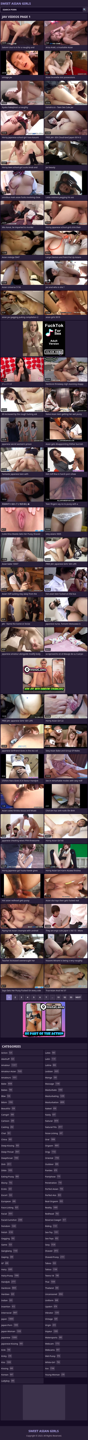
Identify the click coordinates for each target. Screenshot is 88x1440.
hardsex (8, 1294)
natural (52, 1121)
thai (50, 1282)
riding (51, 1226)
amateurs (9, 1077)
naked (51, 1108)
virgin (50, 1325)
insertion (8, 1306)
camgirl (7, 1115)
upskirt (51, 1306)
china (6, 1139)
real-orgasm (54, 1201)
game (6, 1245)
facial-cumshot (12, 1220)
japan (7, 1319)
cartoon (8, 1121)
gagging (8, 1238)
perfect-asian (54, 1189)
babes (7, 1090)
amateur (9, 1065)
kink (6, 1350)
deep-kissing (10, 1145)
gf (5, 1263)
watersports (54, 1337)
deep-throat (10, 1152)
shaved (52, 1251)
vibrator (52, 1313)
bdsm (7, 1102)
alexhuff (8, 1059)
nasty (50, 1115)
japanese (9, 1337)
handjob (8, 1282)
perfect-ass (53, 1195)
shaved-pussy (55, 1257)
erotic (6, 1189)
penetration (53, 1183)
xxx (50, 1368)
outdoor (52, 1164)
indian (7, 1300)
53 (71, 997)
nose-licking (54, 1133)
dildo (7, 1170)
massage (52, 1084)
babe (7, 1084)
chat (6, 1133)
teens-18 (52, 1275)
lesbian (52, 1071)
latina (51, 1065)
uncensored (54, 1294)
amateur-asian (11, 1071)
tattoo (51, 1269)
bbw (6, 1096)
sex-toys (52, 1238)
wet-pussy (53, 1356)
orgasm (52, 1145)
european (8, 1201)
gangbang (9, 1251)
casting (7, 1127)
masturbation (55, 1102)
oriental (52, 1158)
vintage (51, 1319)
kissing (7, 1368)
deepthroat (10, 1158)
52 (65, 997)
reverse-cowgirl (55, 1220)
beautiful (8, 1108)
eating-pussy (10, 1176)
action (7, 1053)
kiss (6, 1362)
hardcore (9, 1288)
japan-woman (11, 1331)
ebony (7, 1183)
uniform (52, 1300)
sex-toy (52, 1232)
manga (51, 1077)
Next (78, 997)
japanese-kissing (12, 1344)
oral (50, 1139)
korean (7, 1374)
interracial (9, 1313)
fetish (7, 1232)
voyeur (51, 1331)
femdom (8, 1226)
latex (50, 1053)
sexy (50, 1245)
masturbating (55, 1096)
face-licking (10, 1207)
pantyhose (53, 1176)
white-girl (52, 1362)
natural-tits (54, 1127)
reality (51, 1207)
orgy (50, 1152)
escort (7, 1195)
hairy (7, 1269)
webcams (52, 1350)
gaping (7, 1257)
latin (50, 1059)
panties (51, 1170)
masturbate (54, 1090)
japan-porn (9, 1325)
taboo (50, 1263)
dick (6, 1164)
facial (7, 1214)
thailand (52, 1288)
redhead (52, 1214)
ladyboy (8, 1381)
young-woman (55, 1374)
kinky (6, 1356)
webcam (52, 1344)
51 (59, 997)
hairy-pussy (10, 1275)
